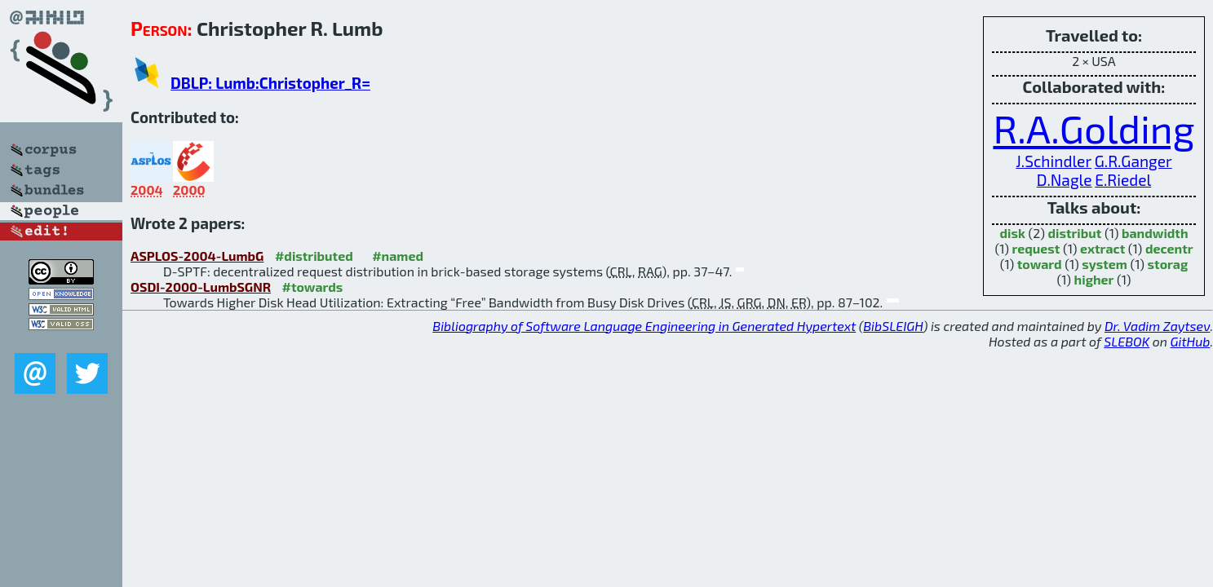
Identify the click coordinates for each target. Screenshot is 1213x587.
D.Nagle (1064, 179)
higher (1094, 279)
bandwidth (1155, 233)
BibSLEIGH (893, 325)
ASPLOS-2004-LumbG (197, 255)
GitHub (1191, 341)
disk (1012, 233)
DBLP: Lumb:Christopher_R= (270, 82)
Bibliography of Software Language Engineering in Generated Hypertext (644, 325)
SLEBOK (1126, 341)
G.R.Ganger (1133, 161)
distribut (1075, 233)
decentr (1169, 248)
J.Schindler (1053, 161)
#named (397, 255)
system (1104, 263)
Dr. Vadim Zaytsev (1157, 325)
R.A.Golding (1093, 128)
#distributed (314, 255)
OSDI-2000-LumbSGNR (201, 286)
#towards (312, 286)
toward (1039, 263)
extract (1102, 248)
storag (1168, 263)
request (1036, 248)
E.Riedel (1123, 179)
